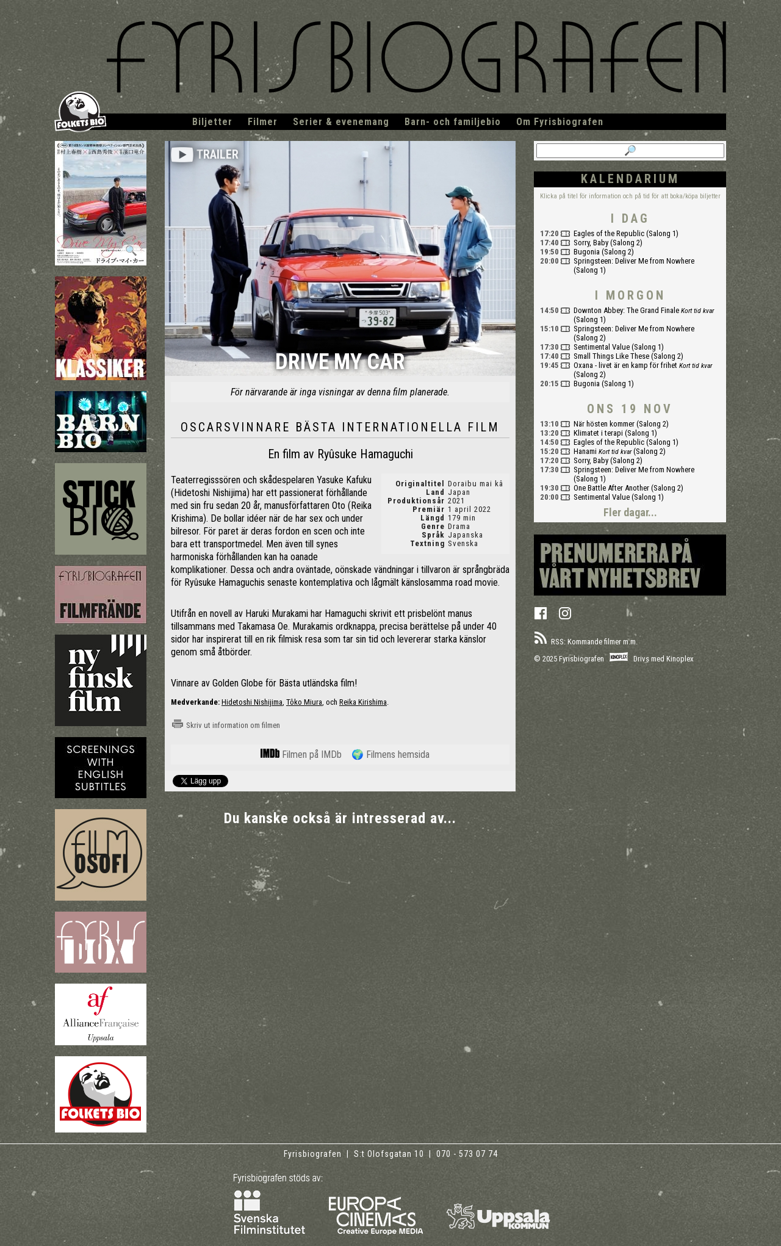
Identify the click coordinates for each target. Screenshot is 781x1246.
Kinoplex (680, 658)
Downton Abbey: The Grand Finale (626, 310)
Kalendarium (630, 178)
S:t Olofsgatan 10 (390, 1154)
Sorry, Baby (591, 242)
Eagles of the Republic (609, 233)
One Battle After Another (611, 487)
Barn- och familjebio (453, 122)
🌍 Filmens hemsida (390, 754)
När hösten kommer (604, 423)
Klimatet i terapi (598, 433)
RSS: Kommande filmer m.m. (586, 641)
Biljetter (212, 122)
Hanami (585, 451)
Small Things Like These (611, 356)
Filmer (263, 122)
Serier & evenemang (341, 122)
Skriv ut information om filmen (225, 725)
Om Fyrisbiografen (559, 122)
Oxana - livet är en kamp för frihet (625, 365)
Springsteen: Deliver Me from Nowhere (634, 260)
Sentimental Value (602, 346)
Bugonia (587, 251)
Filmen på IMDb (301, 754)
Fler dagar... (630, 512)
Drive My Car (340, 363)
